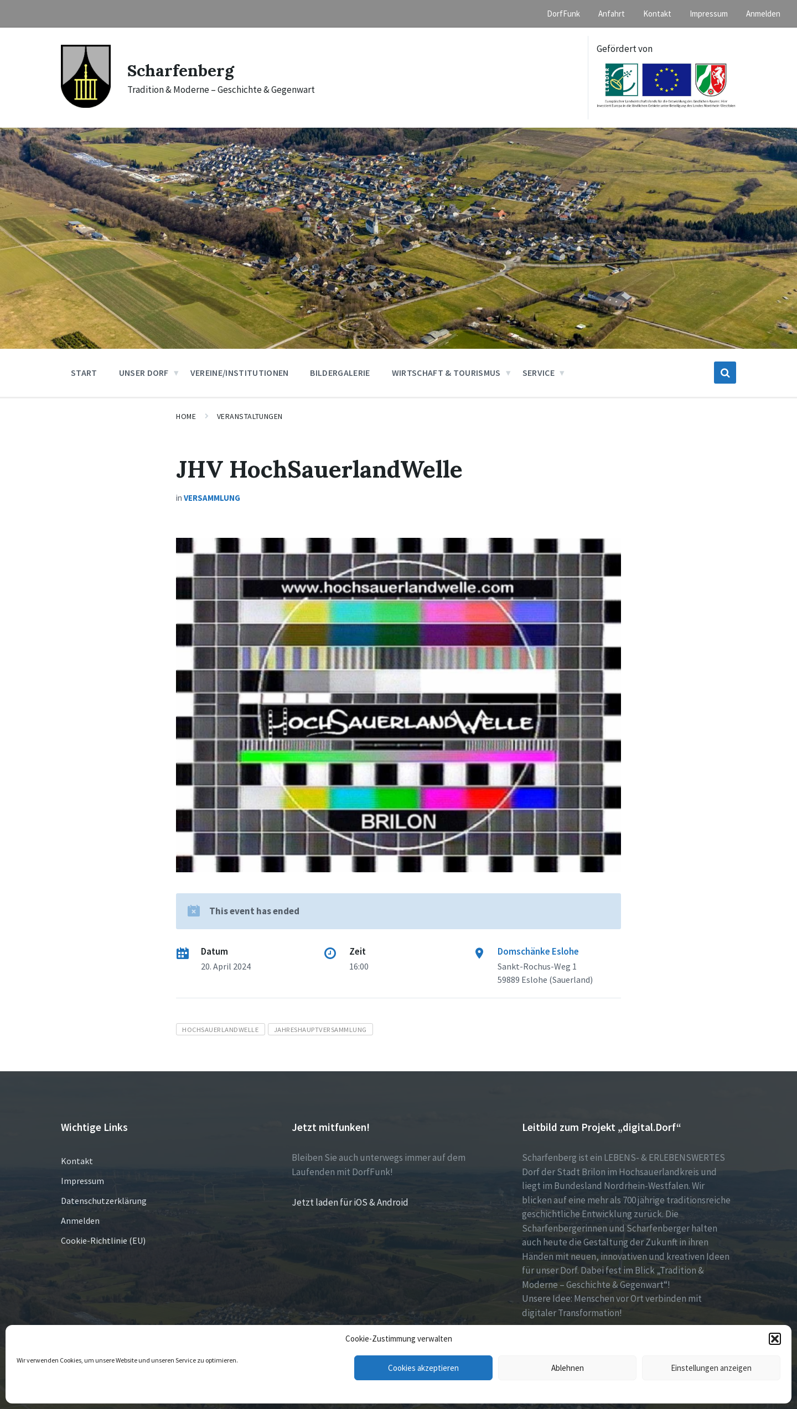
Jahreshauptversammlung (320, 1029)
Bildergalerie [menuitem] (340, 372)
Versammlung (212, 498)
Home (186, 416)
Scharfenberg (180, 70)
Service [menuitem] (538, 372)
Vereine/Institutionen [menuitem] (239, 372)
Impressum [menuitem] (709, 13)
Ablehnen (567, 1368)
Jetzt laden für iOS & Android (350, 1202)
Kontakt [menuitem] (657, 13)
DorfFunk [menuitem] (563, 13)
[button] (774, 1338)
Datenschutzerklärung (104, 1200)
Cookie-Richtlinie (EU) (103, 1240)
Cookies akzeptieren (423, 1368)
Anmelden (80, 1220)
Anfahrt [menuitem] (611, 13)
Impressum (82, 1180)
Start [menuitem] (84, 372)
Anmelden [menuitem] (763, 13)
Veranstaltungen (250, 416)
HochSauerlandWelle (220, 1029)
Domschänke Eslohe (538, 951)
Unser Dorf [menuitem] (144, 372)
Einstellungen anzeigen (711, 1368)
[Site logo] (86, 104)
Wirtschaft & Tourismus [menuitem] (446, 372)
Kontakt (77, 1160)
